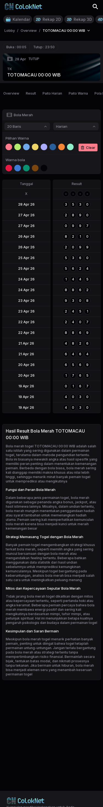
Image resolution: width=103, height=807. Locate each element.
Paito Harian (52, 93)
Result (31, 93)
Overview (11, 93)
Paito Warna (78, 93)
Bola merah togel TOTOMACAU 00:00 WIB (40, 446)
